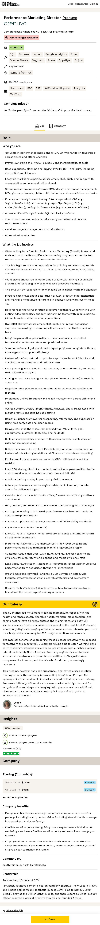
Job (39, 126)
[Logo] (10, 4)
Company (57, 126)
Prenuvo (69, 18)
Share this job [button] (13, 910)
